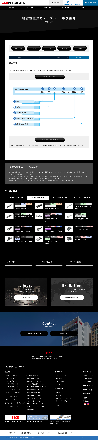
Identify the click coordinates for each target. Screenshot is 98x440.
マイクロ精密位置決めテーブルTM (36, 387)
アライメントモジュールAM (35, 404)
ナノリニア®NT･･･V (11, 378)
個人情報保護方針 (26, 433)
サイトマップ (11, 433)
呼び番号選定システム (49, 77)
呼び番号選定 (80, 48)
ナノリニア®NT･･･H (11, 381)
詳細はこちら (26, 297)
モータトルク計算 (62, 401)
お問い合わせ (88, 386)
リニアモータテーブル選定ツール (65, 398)
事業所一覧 (64, 333)
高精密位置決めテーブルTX (34, 398)
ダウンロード (65, 8)
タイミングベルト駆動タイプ (82, 198)
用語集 (85, 398)
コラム (58, 384)
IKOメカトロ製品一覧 (45, 262)
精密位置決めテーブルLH (34, 395)
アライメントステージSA (13, 393)
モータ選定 (49, 48)
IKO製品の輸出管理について (64, 433)
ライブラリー (29, 8)
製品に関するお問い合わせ (50, 139)
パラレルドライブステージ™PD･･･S (37, 407)
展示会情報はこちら (72, 297)
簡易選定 (58, 392)
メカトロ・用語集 (75, 262)
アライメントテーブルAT (34, 401)
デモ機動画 (59, 379)
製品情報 (11, 8)
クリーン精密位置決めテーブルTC (36, 384)
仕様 (39, 57)
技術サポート (47, 8)
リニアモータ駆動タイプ (16, 198)
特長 (19, 57)
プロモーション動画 (61, 376)
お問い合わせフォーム (34, 333)
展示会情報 (86, 394)
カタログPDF (18, 48)
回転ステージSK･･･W (12, 399)
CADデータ (88, 379)
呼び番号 (78, 57)
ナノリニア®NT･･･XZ (12, 384)
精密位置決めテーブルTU (34, 378)
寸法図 (59, 57)
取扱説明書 (88, 381)
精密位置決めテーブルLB (13, 406)
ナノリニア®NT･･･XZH (12, 387)
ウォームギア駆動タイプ (60, 198)
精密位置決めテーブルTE (34, 381)
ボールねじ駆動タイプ (37, 198)
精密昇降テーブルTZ (32, 410)
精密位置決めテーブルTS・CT (35, 390)
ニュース (83, 8)
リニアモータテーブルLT (13, 390)
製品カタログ (88, 376)
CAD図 (34, 48)
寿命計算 (64, 48)
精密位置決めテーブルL (33, 393)
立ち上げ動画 (60, 381)
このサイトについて (44, 433)
